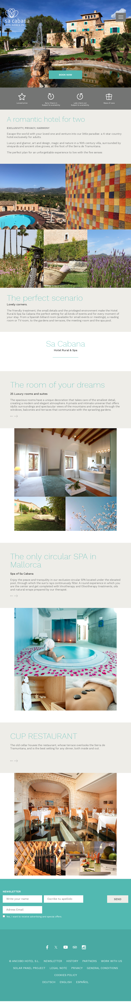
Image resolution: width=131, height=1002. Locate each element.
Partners (89, 961)
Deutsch (48, 982)
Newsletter (53, 961)
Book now (65, 75)
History (72, 961)
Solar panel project (29, 968)
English (66, 982)
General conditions (102, 968)
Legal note (58, 968)
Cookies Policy (65, 975)
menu (121, 17)
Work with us (111, 961)
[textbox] (22, 899)
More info (15, 416)
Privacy (77, 968)
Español (82, 982)
